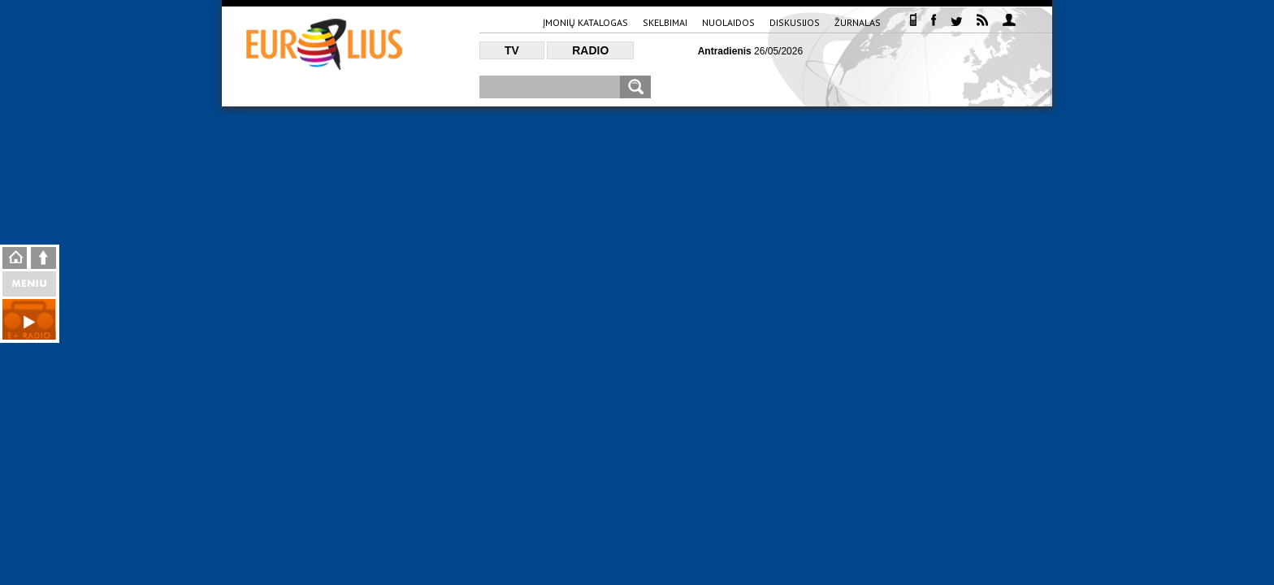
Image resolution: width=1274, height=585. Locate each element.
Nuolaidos (728, 22)
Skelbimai (665, 22)
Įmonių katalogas (585, 22)
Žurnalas (857, 22)
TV (512, 50)
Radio (590, 50)
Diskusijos (794, 22)
